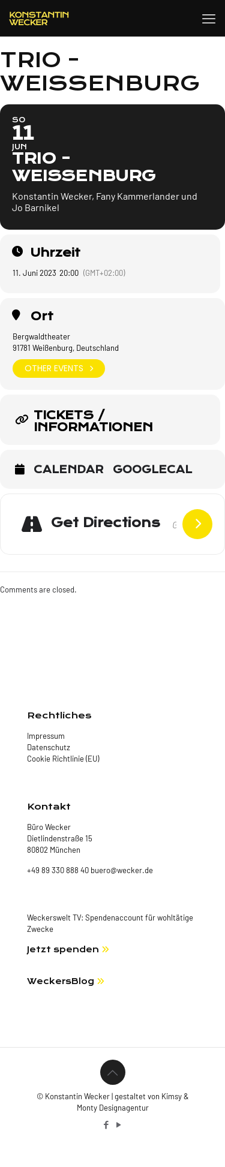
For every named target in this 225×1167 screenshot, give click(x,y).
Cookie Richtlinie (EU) (63, 758)
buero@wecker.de (121, 870)
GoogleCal (152, 470)
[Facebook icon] (106, 1124)
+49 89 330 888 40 (58, 870)
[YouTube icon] (119, 1124)
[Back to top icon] (112, 1072)
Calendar (69, 470)
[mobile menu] (209, 18)
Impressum (46, 736)
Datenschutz (48, 747)
